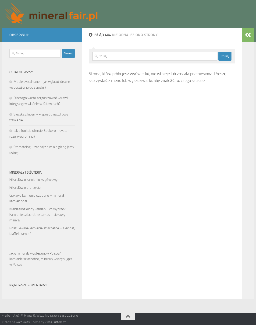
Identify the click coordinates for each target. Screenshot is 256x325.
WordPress (23, 322)
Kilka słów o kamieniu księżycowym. (35, 180)
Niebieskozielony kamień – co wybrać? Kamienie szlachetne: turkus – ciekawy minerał (37, 214)
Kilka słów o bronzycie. (25, 187)
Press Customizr (55, 322)
